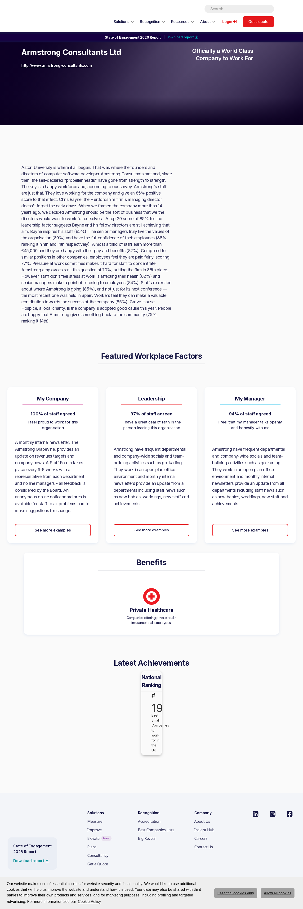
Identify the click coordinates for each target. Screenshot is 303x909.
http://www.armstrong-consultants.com (56, 65)
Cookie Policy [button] (89, 902)
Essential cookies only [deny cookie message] (236, 893)
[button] (124, 21)
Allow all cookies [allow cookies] (277, 893)
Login (227, 21)
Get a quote (258, 21)
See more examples (53, 530)
